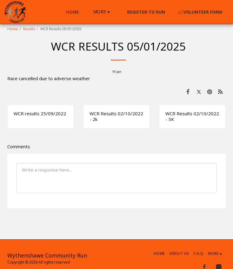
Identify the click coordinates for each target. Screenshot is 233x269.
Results (29, 28)
